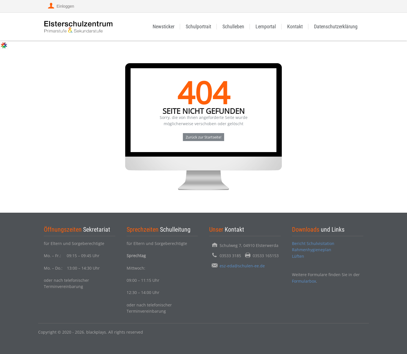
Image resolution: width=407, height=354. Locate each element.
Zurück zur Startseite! (203, 137)
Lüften (298, 256)
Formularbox (304, 281)
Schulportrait (198, 26)
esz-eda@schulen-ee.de (242, 265)
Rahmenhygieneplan (311, 249)
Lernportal (266, 26)
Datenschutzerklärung (336, 26)
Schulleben (233, 26)
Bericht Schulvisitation (313, 243)
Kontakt (295, 26)
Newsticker (163, 26)
